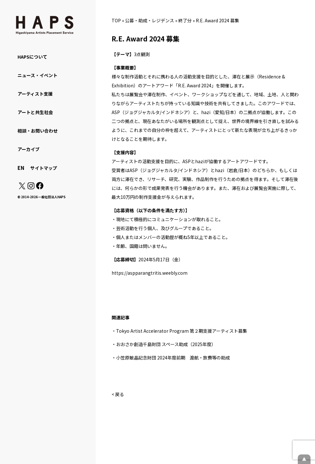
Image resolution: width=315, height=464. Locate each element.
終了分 (185, 20)
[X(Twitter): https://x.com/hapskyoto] (22, 187)
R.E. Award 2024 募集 (217, 20)
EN (21, 167)
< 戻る (118, 394)
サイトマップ (43, 168)
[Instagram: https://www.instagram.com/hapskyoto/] (30, 187)
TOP (116, 20)
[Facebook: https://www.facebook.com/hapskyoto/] (39, 187)
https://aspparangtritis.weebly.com (149, 273)
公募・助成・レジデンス (149, 20)
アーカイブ (29, 149)
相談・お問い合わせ (38, 130)
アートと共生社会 (35, 112)
